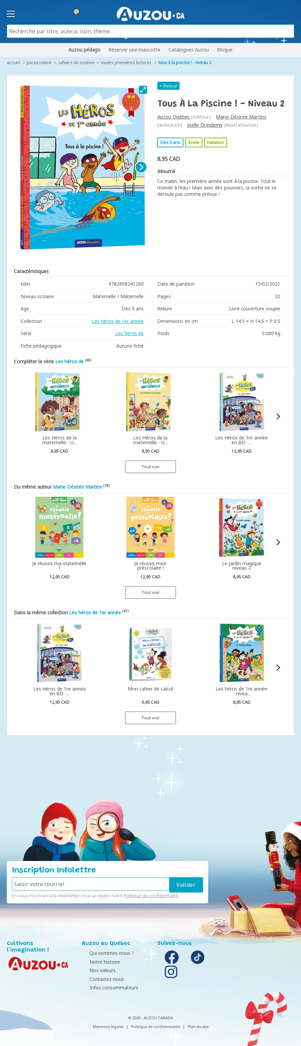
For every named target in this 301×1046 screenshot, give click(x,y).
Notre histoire (99, 962)
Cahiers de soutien (76, 62)
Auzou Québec (173, 117)
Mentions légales (108, 1026)
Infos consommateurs (108, 987)
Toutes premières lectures (126, 62)
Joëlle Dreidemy (204, 125)
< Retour (168, 86)
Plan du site (198, 1026)
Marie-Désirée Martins (241, 117)
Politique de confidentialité (151, 896)
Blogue (225, 49)
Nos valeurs (97, 970)
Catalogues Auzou (188, 49)
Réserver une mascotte (134, 49)
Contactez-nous (101, 979)
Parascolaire (39, 62)
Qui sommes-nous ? (106, 953)
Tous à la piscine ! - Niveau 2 (184, 62)
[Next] (141, 167)
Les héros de (129, 333)
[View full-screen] (143, 90)
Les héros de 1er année (118, 321)
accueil (13, 62)
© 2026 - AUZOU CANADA (150, 1017)
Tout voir (150, 467)
